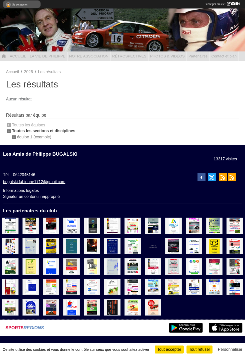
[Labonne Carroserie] (173, 266)
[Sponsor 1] (153, 246)
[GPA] (112, 307)
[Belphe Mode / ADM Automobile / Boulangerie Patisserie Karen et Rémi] (194, 225)
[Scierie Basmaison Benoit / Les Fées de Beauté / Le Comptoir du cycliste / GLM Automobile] (51, 307)
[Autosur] (71, 307)
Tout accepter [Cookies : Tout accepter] (169, 349)
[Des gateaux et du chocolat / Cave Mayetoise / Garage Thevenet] (173, 287)
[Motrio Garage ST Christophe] (153, 266)
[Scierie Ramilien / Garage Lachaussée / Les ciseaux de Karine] (51, 225)
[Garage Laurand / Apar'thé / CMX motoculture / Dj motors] (92, 307)
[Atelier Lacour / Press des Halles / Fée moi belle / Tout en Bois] (132, 287)
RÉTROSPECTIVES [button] (129, 56)
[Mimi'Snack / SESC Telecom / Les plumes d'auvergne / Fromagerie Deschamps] (10, 307)
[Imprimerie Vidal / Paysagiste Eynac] (214, 225)
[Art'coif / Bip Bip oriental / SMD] (234, 266)
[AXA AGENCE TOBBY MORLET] (30, 307)
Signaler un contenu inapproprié (31, 196)
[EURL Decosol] (71, 246)
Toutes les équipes (28, 125)
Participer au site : (222, 4)
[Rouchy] (112, 246)
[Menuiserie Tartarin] (92, 266)
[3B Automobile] (214, 287)
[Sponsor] (10, 246)
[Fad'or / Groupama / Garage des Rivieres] (214, 266)
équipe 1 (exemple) (34, 137)
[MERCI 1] (30, 246)
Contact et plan (223, 56)
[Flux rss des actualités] (223, 177)
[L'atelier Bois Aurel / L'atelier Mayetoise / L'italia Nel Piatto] (71, 266)
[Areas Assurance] (173, 225)
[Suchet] (51, 266)
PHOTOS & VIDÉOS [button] (167, 56)
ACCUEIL (18, 56)
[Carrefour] (71, 225)
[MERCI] (112, 266)
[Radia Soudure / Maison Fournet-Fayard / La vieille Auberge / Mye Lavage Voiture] (71, 287)
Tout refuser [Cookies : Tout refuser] (199, 349)
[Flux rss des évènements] (232, 177)
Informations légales (21, 190)
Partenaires (198, 56)
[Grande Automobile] (194, 246)
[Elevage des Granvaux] (30, 266)
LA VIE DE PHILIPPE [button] (48, 56)
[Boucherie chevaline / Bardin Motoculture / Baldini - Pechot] (51, 287)
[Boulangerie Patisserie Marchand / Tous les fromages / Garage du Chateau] (234, 225)
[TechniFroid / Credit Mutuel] (153, 287)
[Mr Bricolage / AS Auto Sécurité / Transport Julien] (92, 287)
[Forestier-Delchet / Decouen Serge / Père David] (132, 246)
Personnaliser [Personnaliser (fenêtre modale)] (230, 349)
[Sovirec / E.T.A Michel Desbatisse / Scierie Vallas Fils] (10, 266)
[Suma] (173, 246)
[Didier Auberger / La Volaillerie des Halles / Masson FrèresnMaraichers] (10, 287)
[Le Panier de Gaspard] (112, 287)
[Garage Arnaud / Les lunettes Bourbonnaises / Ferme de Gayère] (10, 225)
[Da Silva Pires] (30, 287)
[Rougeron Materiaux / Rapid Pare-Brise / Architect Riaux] (30, 225)
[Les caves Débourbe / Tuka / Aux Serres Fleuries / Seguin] (132, 266)
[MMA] (194, 266)
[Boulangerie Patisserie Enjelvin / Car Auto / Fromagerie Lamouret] (132, 307)
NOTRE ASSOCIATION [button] (88, 56)
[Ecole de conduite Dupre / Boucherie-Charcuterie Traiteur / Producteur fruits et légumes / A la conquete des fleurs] (132, 225)
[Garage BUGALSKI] (153, 307)
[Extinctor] (51, 246)
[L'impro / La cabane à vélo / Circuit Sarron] (153, 225)
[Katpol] (92, 225)
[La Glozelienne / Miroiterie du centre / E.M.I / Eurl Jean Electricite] (234, 287)
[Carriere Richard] (214, 246)
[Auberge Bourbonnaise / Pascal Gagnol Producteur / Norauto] (194, 287)
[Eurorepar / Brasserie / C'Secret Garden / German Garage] (234, 246)
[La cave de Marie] (112, 225)
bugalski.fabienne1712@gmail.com (34, 182)
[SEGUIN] (92, 246)
